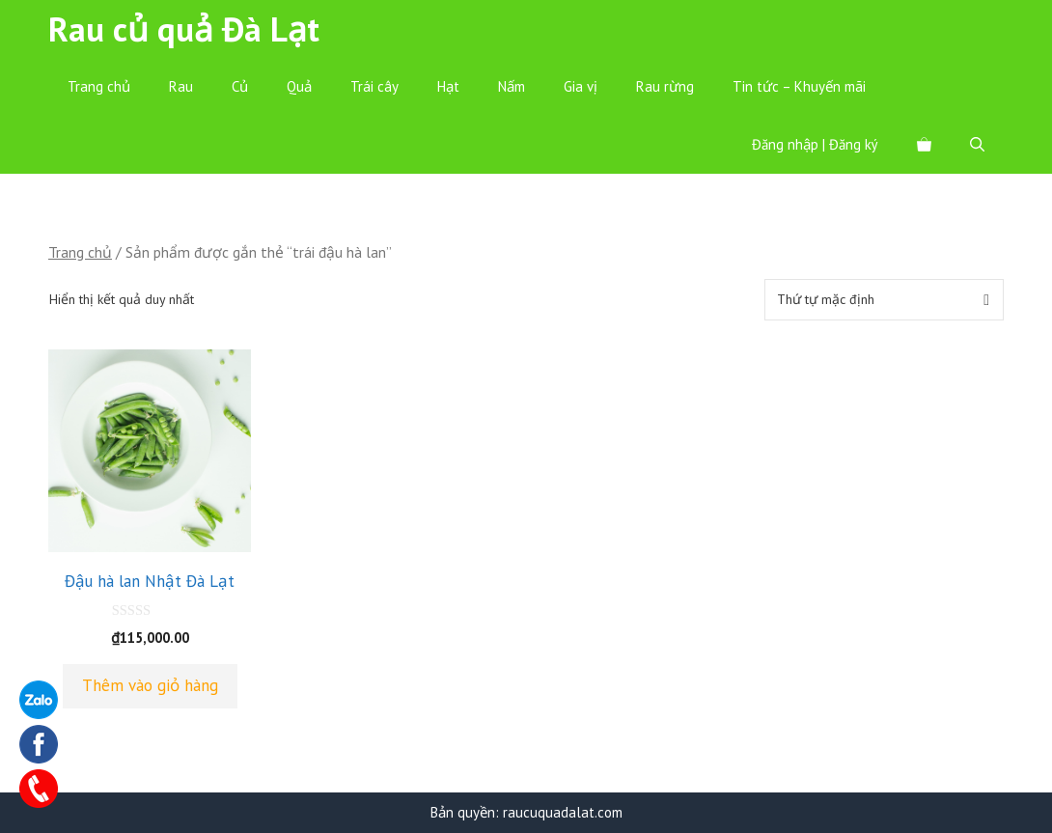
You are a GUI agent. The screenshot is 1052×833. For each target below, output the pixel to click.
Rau (181, 86)
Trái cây (374, 86)
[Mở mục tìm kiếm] (977, 145)
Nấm (511, 86)
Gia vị (580, 86)
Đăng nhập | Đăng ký (815, 144)
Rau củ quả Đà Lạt (183, 29)
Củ (240, 86)
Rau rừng (665, 86)
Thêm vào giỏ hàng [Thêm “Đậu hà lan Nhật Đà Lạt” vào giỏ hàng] (150, 685)
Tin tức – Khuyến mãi (799, 86)
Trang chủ (99, 86)
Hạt (448, 86)
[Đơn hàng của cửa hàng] (884, 299)
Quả (299, 86)
